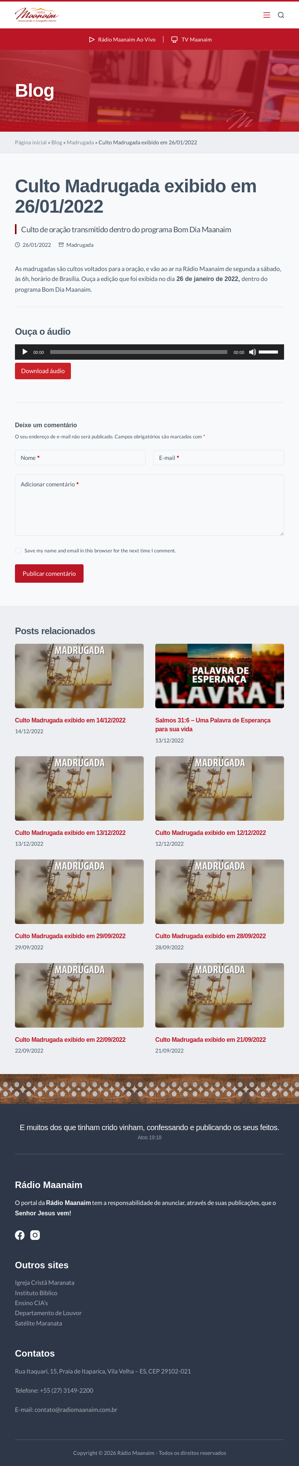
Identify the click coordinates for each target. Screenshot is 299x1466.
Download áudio (43, 370)
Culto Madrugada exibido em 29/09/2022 (77, 936)
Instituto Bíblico (36, 1292)
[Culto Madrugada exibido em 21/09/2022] (219, 995)
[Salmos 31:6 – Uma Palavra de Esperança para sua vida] (219, 676)
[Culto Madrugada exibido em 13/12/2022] (79, 788)
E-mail (169, 458)
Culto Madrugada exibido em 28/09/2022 (217, 936)
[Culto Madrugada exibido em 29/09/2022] (79, 891)
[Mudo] (252, 352)
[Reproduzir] (25, 352)
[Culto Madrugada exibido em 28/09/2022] (219, 891)
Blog (56, 142)
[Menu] (266, 15)
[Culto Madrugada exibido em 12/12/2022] (219, 788)
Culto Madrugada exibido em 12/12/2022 (217, 832)
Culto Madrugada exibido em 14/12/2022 (77, 720)
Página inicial (31, 142)
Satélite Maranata (38, 1323)
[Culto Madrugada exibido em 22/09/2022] (79, 995)
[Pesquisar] (281, 15)
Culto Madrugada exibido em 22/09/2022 (77, 1039)
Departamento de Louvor (48, 1312)
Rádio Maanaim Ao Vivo (119, 39)
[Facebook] (20, 1235)
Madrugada (80, 142)
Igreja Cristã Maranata (44, 1282)
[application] (149, 352)
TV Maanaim (194, 39)
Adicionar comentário (50, 484)
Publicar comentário (49, 573)
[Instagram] (35, 1235)
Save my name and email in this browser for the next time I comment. (100, 550)
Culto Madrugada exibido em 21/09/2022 (217, 1039)
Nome (30, 458)
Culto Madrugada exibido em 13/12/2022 (77, 832)
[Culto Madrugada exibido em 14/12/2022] (79, 676)
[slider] (139, 352)
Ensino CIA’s (31, 1302)
